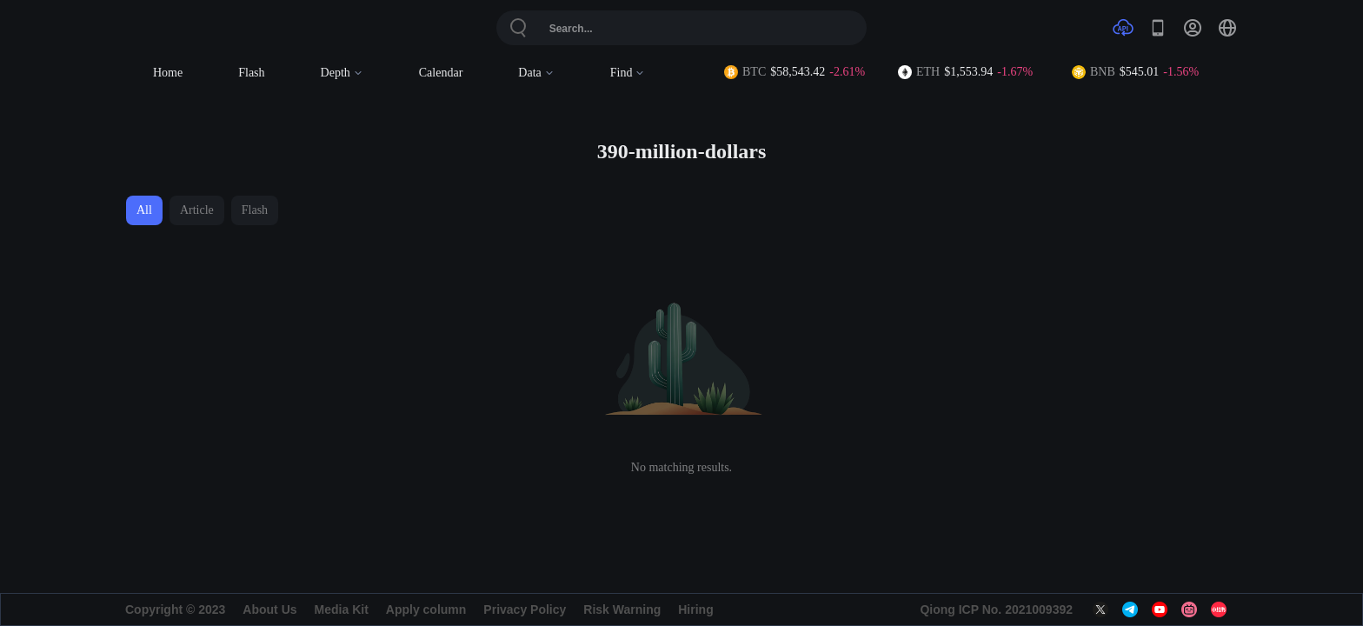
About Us (269, 609)
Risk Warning (622, 609)
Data (536, 72)
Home (168, 72)
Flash (251, 72)
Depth (342, 72)
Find (628, 72)
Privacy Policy (524, 609)
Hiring (695, 609)
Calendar (441, 72)
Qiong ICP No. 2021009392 (996, 609)
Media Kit (342, 609)
